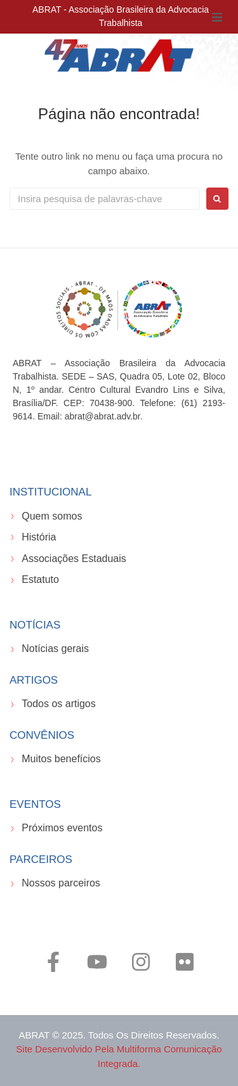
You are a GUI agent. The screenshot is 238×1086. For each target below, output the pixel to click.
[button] (217, 17)
